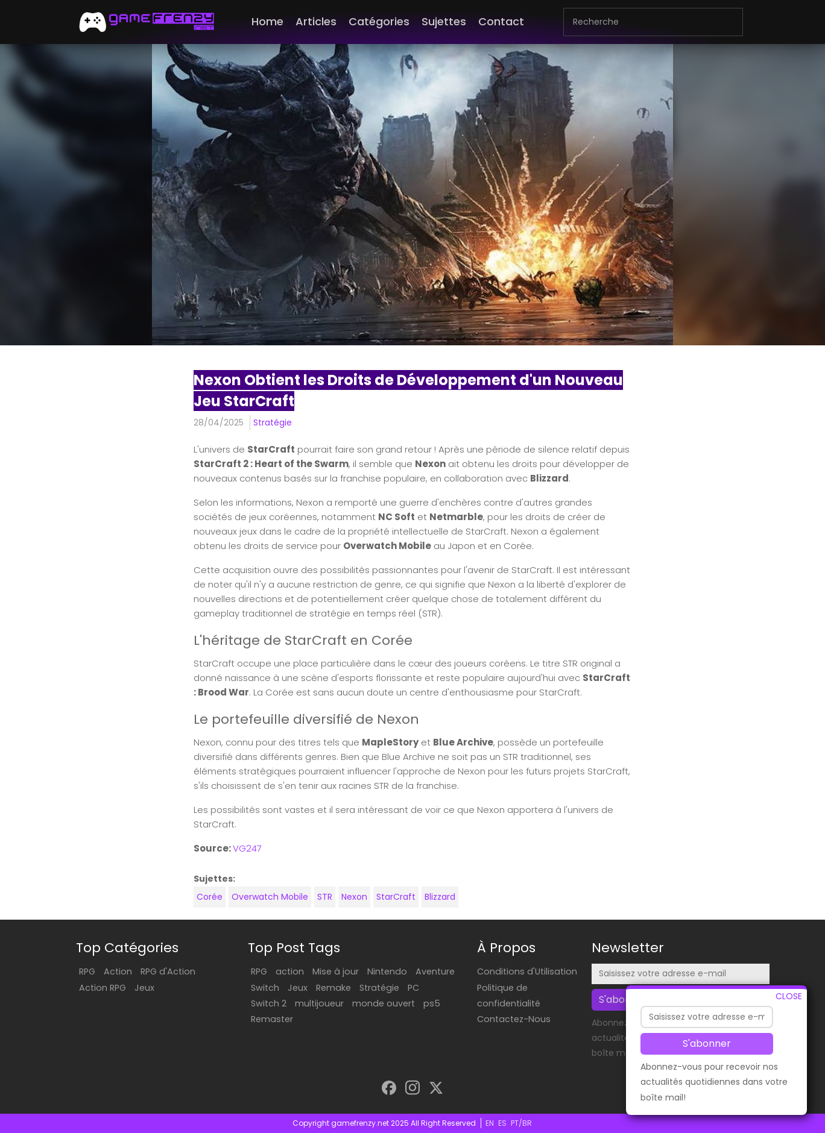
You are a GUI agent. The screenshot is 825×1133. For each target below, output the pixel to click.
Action (118, 971)
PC (413, 988)
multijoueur (319, 1003)
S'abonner (707, 1045)
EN (489, 1123)
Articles (316, 21)
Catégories (379, 21)
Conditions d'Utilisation (527, 971)
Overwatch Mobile (270, 897)
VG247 (247, 848)
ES (502, 1123)
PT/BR (521, 1123)
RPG (87, 971)
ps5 (431, 1003)
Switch (265, 988)
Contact (501, 21)
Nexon (354, 897)
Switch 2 (268, 1003)
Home (267, 21)
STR (324, 897)
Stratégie (272, 422)
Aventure (435, 971)
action (290, 971)
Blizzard (440, 897)
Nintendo (387, 971)
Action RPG (102, 988)
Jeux (144, 988)
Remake (333, 988)
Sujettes (444, 21)
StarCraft (396, 897)
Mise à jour (335, 971)
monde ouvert (383, 1003)
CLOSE (789, 997)
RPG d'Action (168, 971)
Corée (210, 897)
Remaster (272, 1019)
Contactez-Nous (514, 1019)
